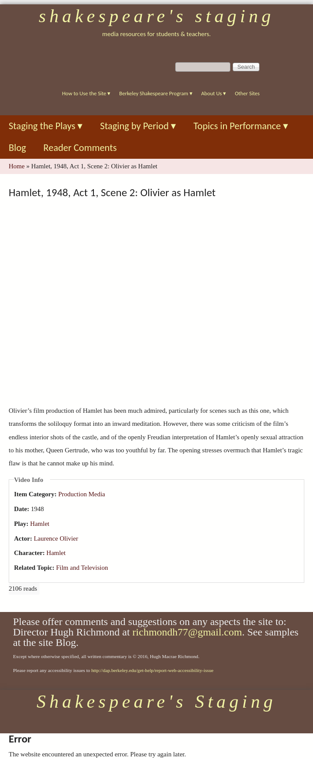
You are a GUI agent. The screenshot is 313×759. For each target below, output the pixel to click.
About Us (213, 93)
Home (17, 166)
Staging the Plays (46, 126)
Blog (17, 148)
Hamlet (39, 523)
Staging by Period (138, 126)
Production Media (81, 494)
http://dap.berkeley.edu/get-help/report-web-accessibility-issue (152, 670)
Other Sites (247, 93)
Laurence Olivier (56, 538)
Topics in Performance (240, 126)
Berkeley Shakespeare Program (155, 93)
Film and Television (82, 567)
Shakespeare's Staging (156, 16)
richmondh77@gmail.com (187, 632)
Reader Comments (80, 148)
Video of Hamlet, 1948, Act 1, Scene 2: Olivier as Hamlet (161, 301)
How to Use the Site (86, 93)
